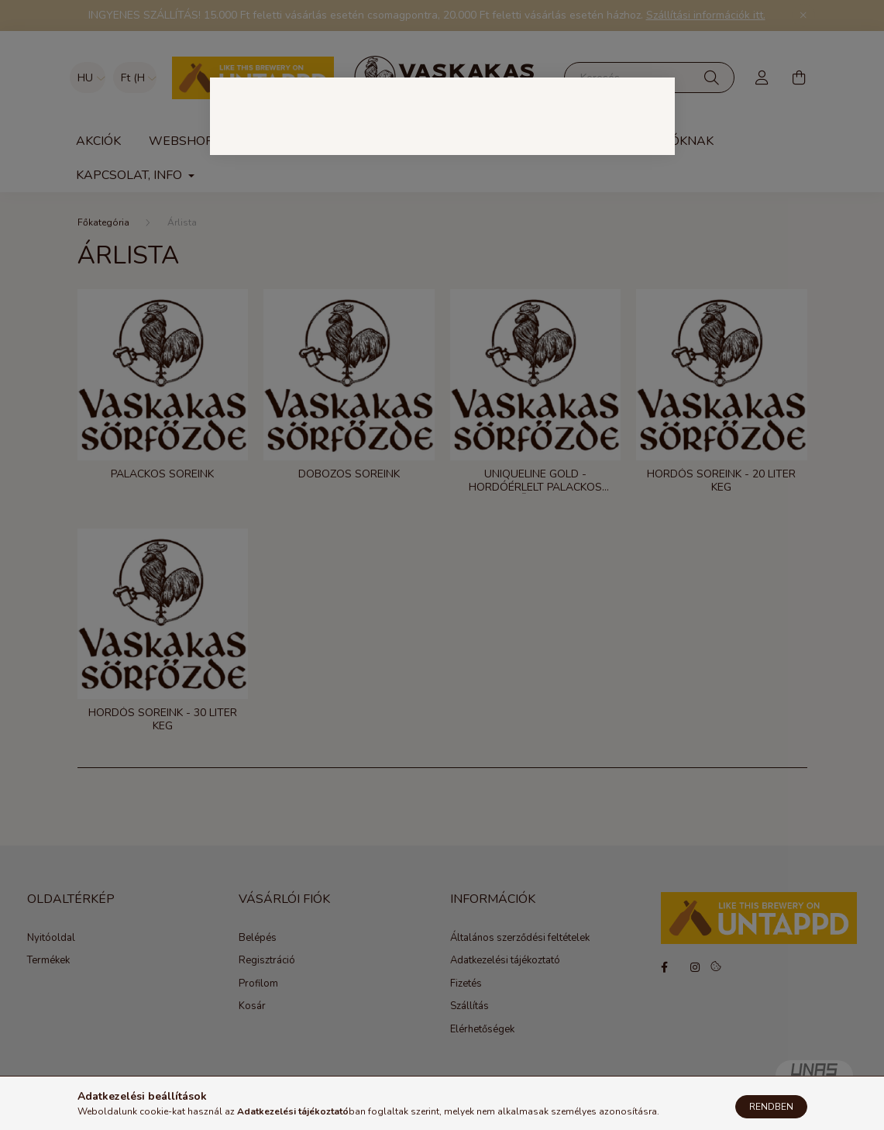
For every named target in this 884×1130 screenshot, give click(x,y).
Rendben (771, 1107)
